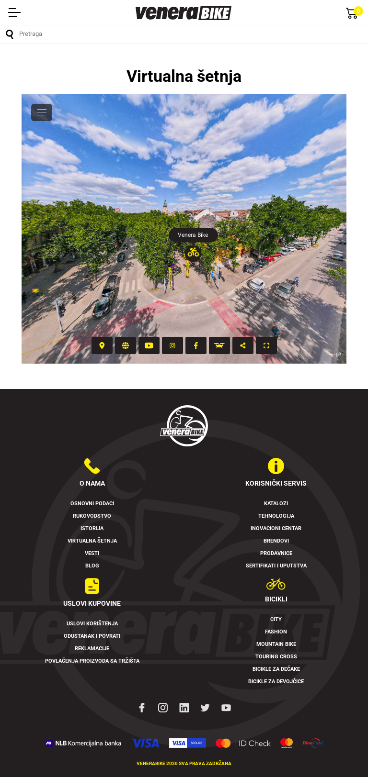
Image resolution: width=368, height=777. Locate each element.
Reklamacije (92, 648)
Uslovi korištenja (92, 624)
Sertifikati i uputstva (276, 566)
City (276, 619)
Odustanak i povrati (92, 636)
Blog (92, 566)
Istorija (92, 528)
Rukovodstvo (92, 516)
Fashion (276, 632)
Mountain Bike (276, 644)
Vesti (92, 553)
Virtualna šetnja (92, 541)
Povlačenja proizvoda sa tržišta (92, 661)
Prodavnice (276, 553)
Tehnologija (276, 516)
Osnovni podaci (92, 503)
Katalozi (276, 503)
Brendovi (276, 541)
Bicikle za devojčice (276, 681)
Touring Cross (276, 657)
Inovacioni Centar (276, 528)
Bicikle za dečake (276, 669)
